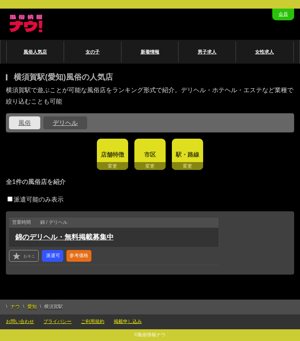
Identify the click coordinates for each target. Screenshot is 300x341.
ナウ (15, 306)
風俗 (24, 123)
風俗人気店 (35, 52)
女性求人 (264, 52)
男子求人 (207, 52)
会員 (283, 14)
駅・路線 (187, 154)
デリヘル (65, 123)
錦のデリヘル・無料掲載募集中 (64, 237)
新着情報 (150, 52)
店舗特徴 (112, 154)
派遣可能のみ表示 (35, 199)
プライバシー (57, 321)
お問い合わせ (20, 321)
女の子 (93, 52)
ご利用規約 (92, 321)
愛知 (32, 306)
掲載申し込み (128, 321)
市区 (150, 154)
